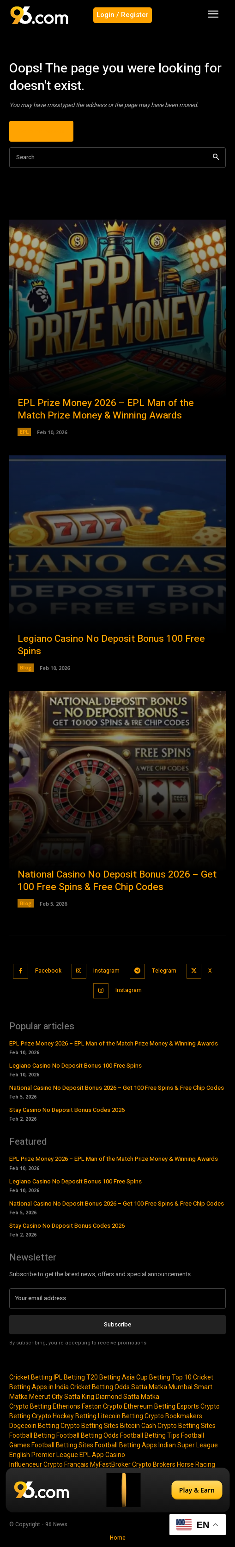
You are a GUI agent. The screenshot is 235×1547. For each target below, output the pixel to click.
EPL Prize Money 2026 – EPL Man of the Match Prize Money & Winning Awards (106, 409)
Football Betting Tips (150, 1435)
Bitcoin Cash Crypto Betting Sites (168, 1425)
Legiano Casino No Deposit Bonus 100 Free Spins (111, 645)
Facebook (48, 971)
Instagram (106, 971)
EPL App (91, 1454)
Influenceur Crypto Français (49, 1464)
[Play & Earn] (117, 1490)
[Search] (216, 157)
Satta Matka (149, 1387)
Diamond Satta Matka (127, 1396)
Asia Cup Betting (146, 1377)
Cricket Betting (30, 1377)
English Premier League (43, 1454)
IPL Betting (69, 1377)
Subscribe (117, 1324)
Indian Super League (188, 1445)
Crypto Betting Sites (89, 1425)
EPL (24, 431)
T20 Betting (103, 1377)
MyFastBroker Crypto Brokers (132, 1464)
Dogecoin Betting (34, 1425)
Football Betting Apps (126, 1445)
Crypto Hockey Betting (64, 1416)
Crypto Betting (30, 1406)
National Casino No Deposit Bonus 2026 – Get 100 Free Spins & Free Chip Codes (117, 880)
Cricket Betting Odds (100, 1387)
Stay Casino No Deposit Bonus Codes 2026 (67, 1109)
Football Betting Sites (62, 1445)
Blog (25, 667)
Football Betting (32, 1435)
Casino (115, 1454)
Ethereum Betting (149, 1406)
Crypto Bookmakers (173, 1416)
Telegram (164, 971)
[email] (117, 1298)
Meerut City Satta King (61, 1396)
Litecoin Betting (120, 1416)
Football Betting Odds (87, 1435)
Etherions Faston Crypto (87, 1406)
